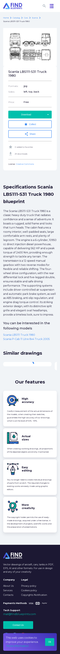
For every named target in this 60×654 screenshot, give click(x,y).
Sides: (11, 91)
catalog (16, 18)
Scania (35, 18)
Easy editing (27, 469)
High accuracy (28, 400)
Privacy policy (28, 585)
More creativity (28, 506)
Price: (11, 102)
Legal (24, 579)
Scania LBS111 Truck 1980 (19, 334)
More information (17, 646)
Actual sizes (26, 438)
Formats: (13, 86)
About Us (8, 585)
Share (30, 134)
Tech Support (11, 610)
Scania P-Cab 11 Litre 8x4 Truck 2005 (26, 339)
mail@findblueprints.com (19, 614)
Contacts (8, 594)
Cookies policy (29, 590)
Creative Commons (25, 164)
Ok (49, 642)
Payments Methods (15, 603)
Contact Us (18, 625)
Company (9, 579)
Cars (26, 18)
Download (36, 114)
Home (6, 18)
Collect (30, 124)
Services (7, 590)
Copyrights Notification (34, 594)
